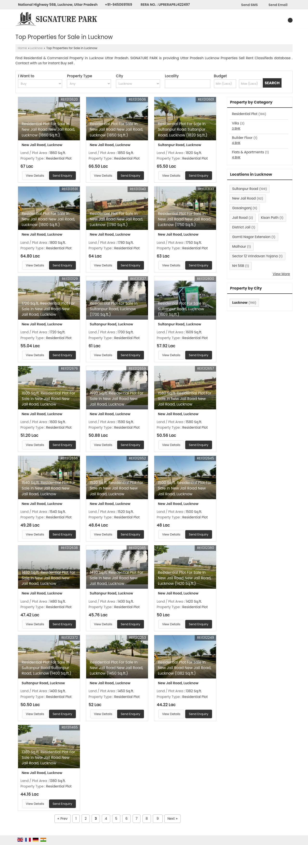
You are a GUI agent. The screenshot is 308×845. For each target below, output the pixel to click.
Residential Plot (244, 113)
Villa (235, 123)
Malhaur (239, 246)
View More (281, 273)
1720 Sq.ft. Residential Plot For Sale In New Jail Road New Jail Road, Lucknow (48, 309)
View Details (35, 176)
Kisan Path (270, 217)
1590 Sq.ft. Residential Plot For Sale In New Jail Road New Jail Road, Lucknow (116, 399)
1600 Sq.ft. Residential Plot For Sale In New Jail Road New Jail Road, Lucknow (48, 399)
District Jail (241, 227)
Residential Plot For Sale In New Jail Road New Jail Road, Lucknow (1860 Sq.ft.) (48, 129)
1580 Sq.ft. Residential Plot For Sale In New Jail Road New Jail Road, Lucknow (185, 399)
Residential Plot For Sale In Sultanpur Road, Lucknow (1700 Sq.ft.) (113, 309)
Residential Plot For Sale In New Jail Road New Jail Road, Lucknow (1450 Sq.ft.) (116, 668)
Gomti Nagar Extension (251, 236)
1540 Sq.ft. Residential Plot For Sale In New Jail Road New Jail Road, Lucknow (48, 488)
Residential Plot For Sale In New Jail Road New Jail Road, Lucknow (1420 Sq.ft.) (184, 578)
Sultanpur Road (245, 188)
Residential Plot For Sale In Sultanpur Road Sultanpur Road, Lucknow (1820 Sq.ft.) (182, 129)
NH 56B (238, 265)
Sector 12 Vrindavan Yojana (255, 256)
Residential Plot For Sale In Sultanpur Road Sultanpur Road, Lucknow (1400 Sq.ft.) (46, 668)
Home (22, 48)
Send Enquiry (62, 176)
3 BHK (236, 128)
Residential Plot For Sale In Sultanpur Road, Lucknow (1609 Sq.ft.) (181, 309)
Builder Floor (242, 137)
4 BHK (236, 143)
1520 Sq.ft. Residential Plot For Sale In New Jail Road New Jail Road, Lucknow (116, 488)
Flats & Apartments (248, 152)
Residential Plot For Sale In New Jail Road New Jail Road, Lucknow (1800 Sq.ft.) (48, 219)
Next (172, 818)
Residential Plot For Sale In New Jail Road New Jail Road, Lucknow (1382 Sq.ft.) (184, 668)
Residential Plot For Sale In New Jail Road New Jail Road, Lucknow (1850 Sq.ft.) (116, 129)
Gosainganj (241, 208)
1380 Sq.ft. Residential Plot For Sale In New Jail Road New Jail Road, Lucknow (48, 757)
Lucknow (36, 48)
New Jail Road (244, 198)
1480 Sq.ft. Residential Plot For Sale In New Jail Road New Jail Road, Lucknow (48, 578)
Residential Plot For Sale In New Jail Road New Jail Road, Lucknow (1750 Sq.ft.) (184, 219)
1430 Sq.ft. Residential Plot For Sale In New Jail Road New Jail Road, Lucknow (116, 578)
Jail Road (240, 217)
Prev (63, 818)
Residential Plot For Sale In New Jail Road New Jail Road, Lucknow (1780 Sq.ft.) (116, 219)
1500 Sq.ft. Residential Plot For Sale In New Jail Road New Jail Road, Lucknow (185, 488)
